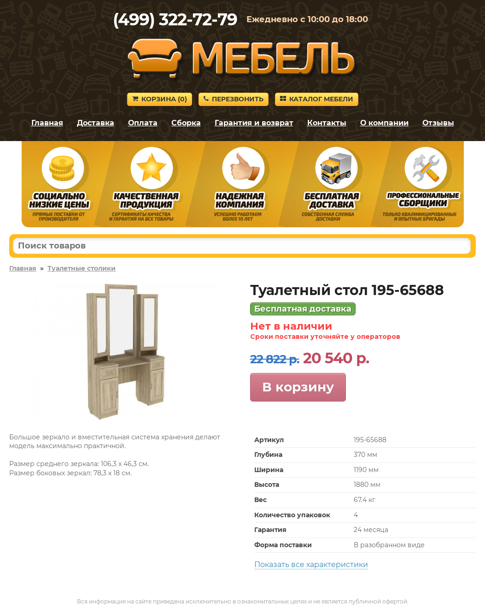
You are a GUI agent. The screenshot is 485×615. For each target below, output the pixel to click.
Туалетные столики (81, 268)
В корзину (298, 387)
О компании (384, 122)
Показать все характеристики (311, 564)
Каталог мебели (316, 99)
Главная (47, 122)
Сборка (186, 122)
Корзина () (159, 99)
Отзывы (438, 122)
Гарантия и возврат (254, 122)
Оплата (143, 122)
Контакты (326, 122)
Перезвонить (233, 99)
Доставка (95, 122)
